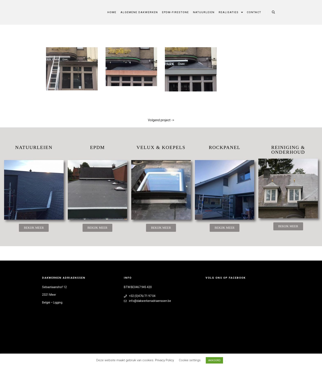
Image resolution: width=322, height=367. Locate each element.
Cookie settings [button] (190, 360)
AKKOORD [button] (214, 360)
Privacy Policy (165, 360)
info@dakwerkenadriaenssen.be (147, 301)
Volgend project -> (161, 120)
